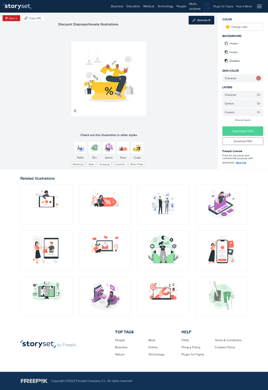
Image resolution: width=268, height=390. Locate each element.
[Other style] (80, 147)
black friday (136, 164)
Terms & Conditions (228, 340)
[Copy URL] (33, 18)
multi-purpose (126, 6)
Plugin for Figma (192, 354)
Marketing (78, 164)
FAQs (185, 340)
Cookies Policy (225, 347)
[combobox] (174, 6)
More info (241, 162)
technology (93, 6)
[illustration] (46, 204)
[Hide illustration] (258, 94)
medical (76, 6)
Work (151, 340)
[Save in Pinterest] (11, 18)
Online (153, 347)
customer (120, 164)
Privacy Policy (190, 347)
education (61, 6)
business (45, 6)
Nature (119, 354)
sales (91, 164)
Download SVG (242, 131)
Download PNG (243, 141)
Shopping (104, 164)
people (109, 6)
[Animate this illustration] (201, 20)
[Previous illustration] (75, 110)
